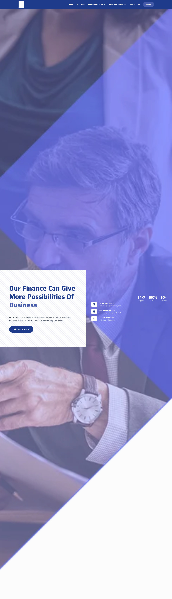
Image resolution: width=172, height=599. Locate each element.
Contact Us (135, 4)
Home (71, 4)
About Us (81, 4)
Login (148, 4)
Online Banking (21, 329)
